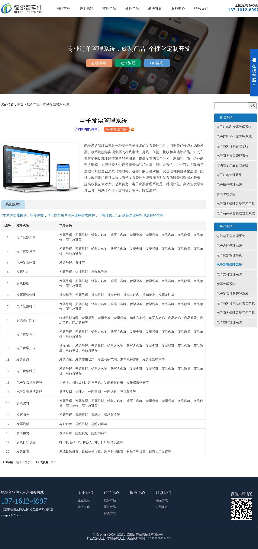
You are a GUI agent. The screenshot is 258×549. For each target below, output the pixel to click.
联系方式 (162, 500)
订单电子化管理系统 (230, 236)
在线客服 (99, 63)
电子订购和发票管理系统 (234, 127)
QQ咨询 (156, 63)
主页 (20, 104)
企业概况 (84, 500)
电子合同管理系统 (229, 245)
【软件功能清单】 (86, 129)
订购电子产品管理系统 (232, 165)
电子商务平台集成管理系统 (235, 213)
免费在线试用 (117, 129)
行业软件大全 (96, 538)
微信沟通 (128, 63)
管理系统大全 (116, 538)
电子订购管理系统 (229, 175)
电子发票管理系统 (56, 104)
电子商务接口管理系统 (232, 155)
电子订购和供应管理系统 (234, 136)
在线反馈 (162, 506)
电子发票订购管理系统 (232, 293)
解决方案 (155, 8)
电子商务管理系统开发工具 (235, 203)
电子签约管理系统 (229, 322)
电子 (19, 462)
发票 (27, 462)
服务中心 (178, 8)
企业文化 (84, 506)
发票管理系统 (226, 194)
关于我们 (86, 8)
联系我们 (201, 8)
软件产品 (109, 8)
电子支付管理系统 (229, 274)
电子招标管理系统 (229, 184)
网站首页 (63, 8)
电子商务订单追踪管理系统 (235, 303)
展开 (254, 75)
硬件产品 (132, 8)
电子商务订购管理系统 (232, 146)
